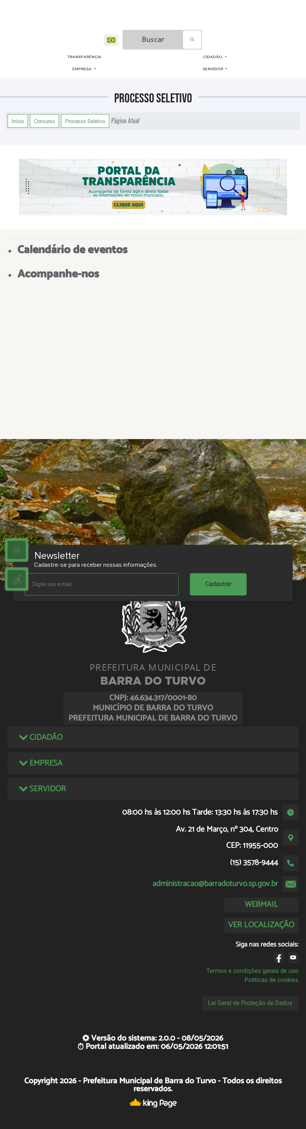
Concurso (44, 121)
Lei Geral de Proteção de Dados (250, 1003)
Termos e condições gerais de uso (252, 970)
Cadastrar (218, 584)
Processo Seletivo (85, 121)
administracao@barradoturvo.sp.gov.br (215, 883)
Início (18, 121)
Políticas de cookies (271, 980)
